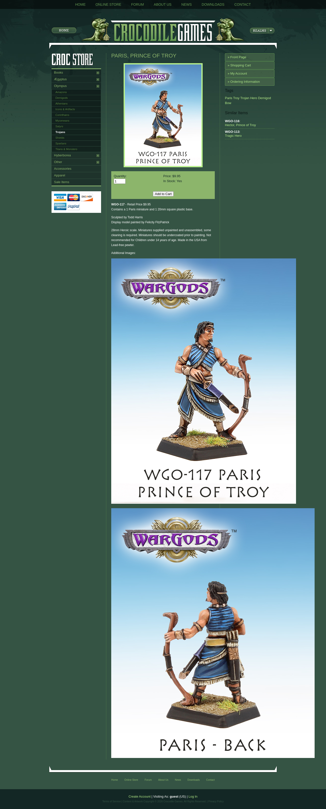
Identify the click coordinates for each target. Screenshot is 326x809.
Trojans (60, 132)
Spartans (60, 143)
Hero (253, 98)
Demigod (264, 98)
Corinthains (62, 114)
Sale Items (61, 182)
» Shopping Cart (239, 65)
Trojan (244, 98)
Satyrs (59, 126)
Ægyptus (60, 79)
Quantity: (120, 176)
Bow (228, 103)
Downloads (213, 4)
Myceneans (62, 120)
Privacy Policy (216, 801)
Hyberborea (62, 155)
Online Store (108, 4)
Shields (59, 137)
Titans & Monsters (66, 149)
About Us (162, 4)
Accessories (62, 168)
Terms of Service (111, 801)
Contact (242, 4)
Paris (228, 98)
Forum (137, 4)
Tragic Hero (233, 136)
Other (58, 162)
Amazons (61, 92)
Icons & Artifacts (65, 109)
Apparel (59, 175)
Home (80, 4)
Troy (236, 98)
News (186, 4)
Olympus (60, 86)
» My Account (237, 73)
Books (58, 72)
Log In (193, 796)
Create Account (140, 796)
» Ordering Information (244, 82)
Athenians (61, 103)
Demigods (61, 97)
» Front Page (237, 57)
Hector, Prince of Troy (240, 125)
